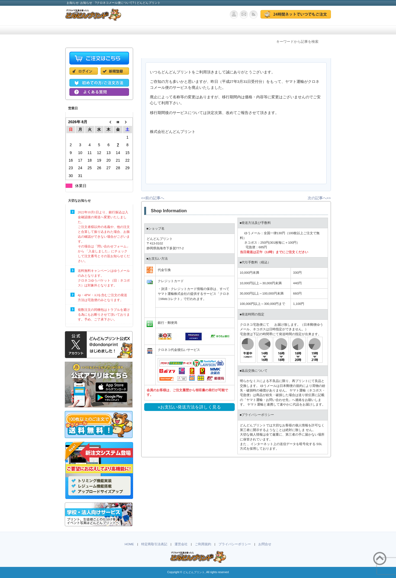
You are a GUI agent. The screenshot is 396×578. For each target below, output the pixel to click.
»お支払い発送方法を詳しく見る (189, 407)
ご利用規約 (203, 544)
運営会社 (181, 544)
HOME (129, 544)
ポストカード (236, 29)
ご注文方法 (160, 29)
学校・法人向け (198, 29)
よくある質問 (273, 29)
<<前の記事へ (153, 198)
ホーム (84, 29)
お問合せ (310, 29)
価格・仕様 (122, 29)
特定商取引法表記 (154, 544)
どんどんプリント (194, 572)
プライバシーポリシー (234, 544)
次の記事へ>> (319, 198)
